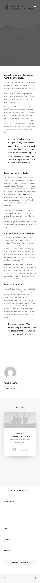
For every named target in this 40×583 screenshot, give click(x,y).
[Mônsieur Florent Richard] (19, 7)
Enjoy (14, 354)
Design (7, 354)
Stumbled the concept (20, 436)
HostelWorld (27, 194)
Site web (7, 551)
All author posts (11, 388)
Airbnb (6, 197)
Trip (20, 354)
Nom (6, 529)
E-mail (7, 540)
